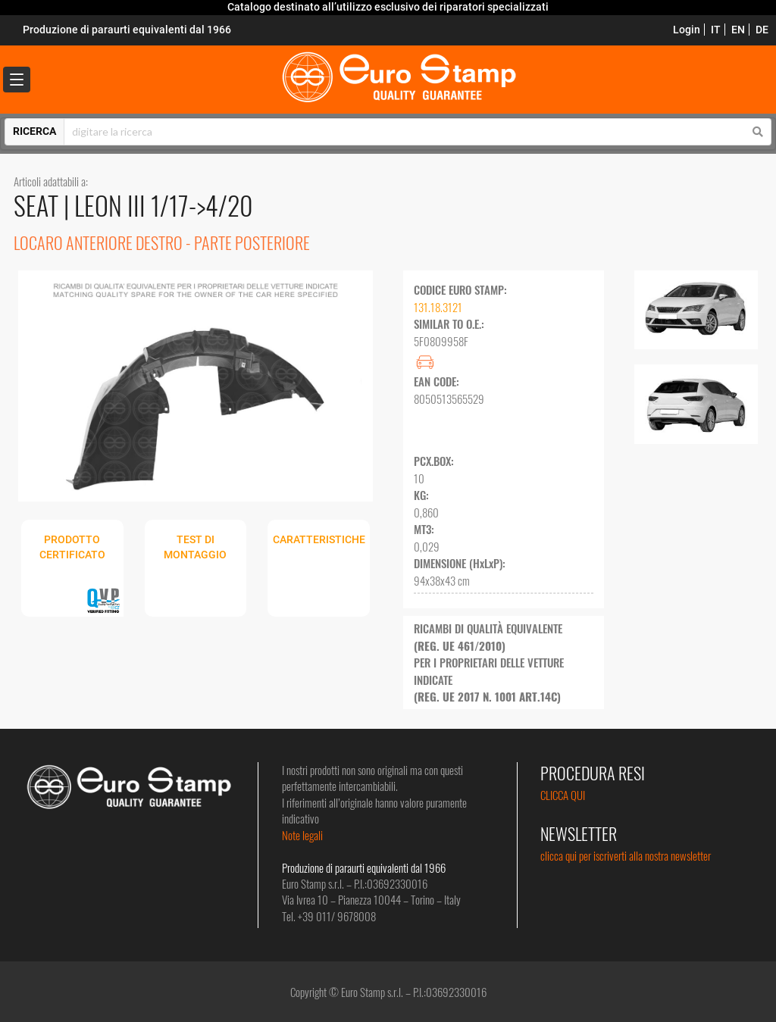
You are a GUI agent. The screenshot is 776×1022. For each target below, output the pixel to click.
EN (738, 29)
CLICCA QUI (562, 794)
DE (762, 29)
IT (716, 29)
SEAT (39, 205)
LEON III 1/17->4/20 (163, 205)
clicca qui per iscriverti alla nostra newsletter (625, 855)
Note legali (302, 835)
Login (686, 29)
